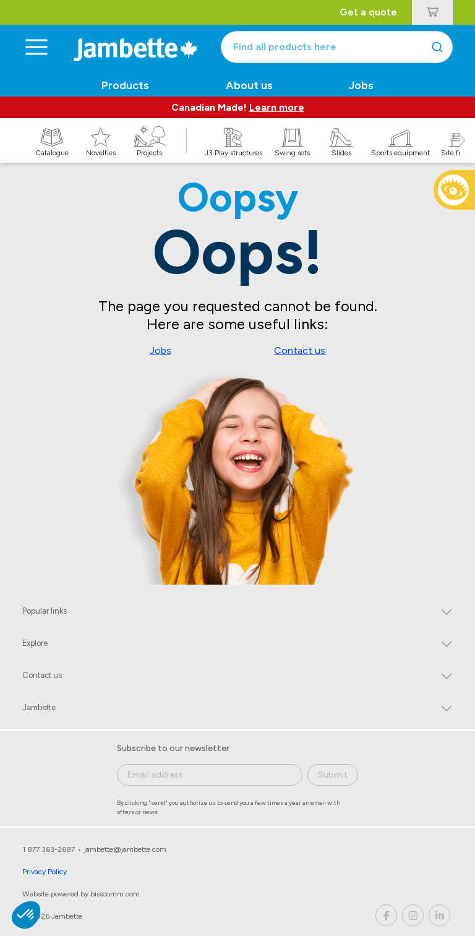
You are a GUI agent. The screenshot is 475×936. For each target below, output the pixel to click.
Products (125, 85)
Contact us (299, 350)
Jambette (39, 707)
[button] (461, 154)
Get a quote (368, 12)
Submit (333, 775)
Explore (35, 643)
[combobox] (337, 47)
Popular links (44, 611)
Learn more (276, 107)
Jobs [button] (361, 85)
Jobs (160, 350)
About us (249, 85)
